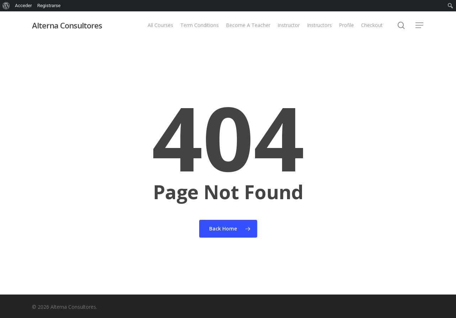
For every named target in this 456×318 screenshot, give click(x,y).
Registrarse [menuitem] (49, 5)
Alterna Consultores (67, 25)
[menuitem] (6, 5)
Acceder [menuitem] (23, 5)
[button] (419, 25)
